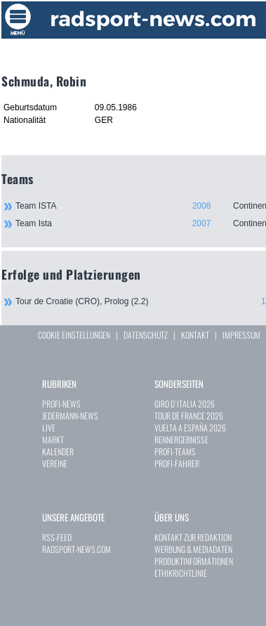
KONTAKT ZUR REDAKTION (193, 537)
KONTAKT (195, 335)
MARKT (53, 439)
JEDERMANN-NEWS (70, 416)
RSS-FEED (57, 537)
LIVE (48, 427)
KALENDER (58, 451)
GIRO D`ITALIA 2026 (184, 404)
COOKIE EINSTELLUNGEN (74, 335)
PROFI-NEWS (61, 404)
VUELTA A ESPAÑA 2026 (190, 427)
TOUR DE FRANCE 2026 (188, 416)
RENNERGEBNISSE (181, 439)
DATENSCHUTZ (146, 335)
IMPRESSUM (241, 335)
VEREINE (54, 463)
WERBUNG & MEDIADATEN (193, 549)
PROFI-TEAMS (175, 451)
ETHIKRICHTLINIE (180, 573)
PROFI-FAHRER (176, 463)
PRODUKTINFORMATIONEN (193, 561)
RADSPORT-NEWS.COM (76, 549)
